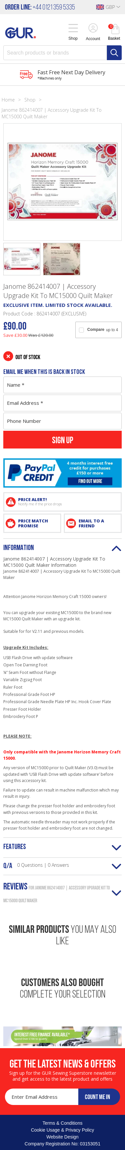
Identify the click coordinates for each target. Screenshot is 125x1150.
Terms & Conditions (62, 1123)
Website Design (62, 1136)
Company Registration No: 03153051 (62, 1143)
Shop (30, 100)
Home (8, 100)
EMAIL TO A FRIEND (91, 523)
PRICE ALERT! (67, 501)
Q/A (36, 866)
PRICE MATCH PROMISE (33, 523)
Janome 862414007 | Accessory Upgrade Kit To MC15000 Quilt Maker (52, 113)
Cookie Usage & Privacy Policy (62, 1130)
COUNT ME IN (97, 1096)
